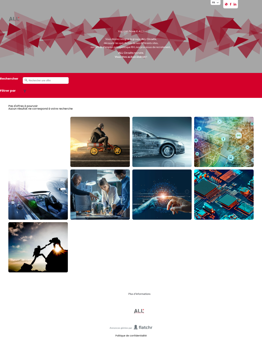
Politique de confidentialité (131, 335)
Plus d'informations (139, 293)
